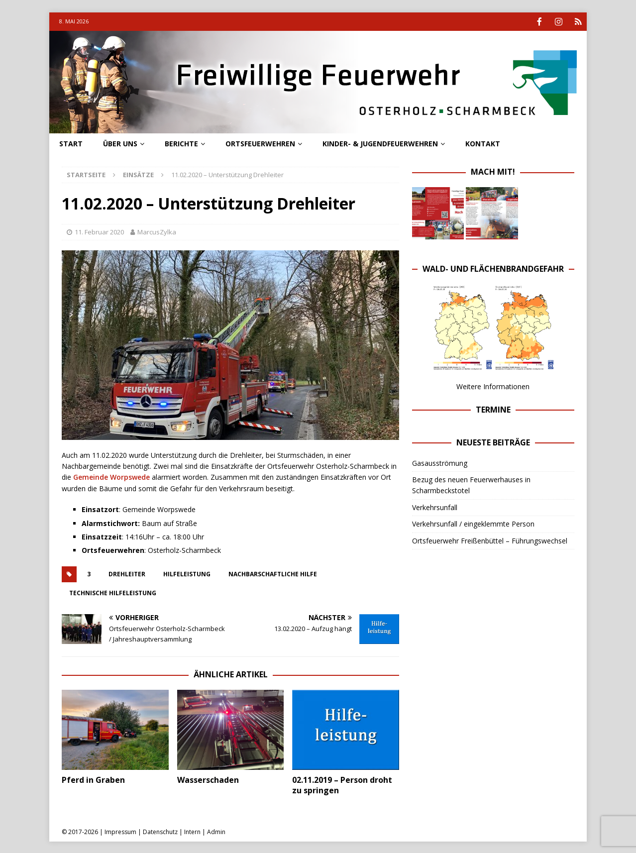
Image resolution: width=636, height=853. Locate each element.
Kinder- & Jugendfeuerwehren (380, 142)
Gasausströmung (439, 462)
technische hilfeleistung (112, 592)
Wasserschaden (208, 778)
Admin (216, 831)
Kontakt (482, 142)
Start (71, 142)
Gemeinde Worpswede (111, 476)
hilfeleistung (187, 573)
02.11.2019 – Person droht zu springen (342, 784)
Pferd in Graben (93, 778)
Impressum (120, 831)
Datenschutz (160, 831)
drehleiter (126, 573)
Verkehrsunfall (434, 506)
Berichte (181, 142)
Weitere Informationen (493, 385)
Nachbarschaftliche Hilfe (272, 573)
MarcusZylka (156, 230)
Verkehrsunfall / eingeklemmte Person (473, 523)
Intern (192, 831)
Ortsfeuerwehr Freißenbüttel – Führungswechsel (489, 539)
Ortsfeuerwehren (260, 142)
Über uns (120, 142)
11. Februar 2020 (99, 230)
